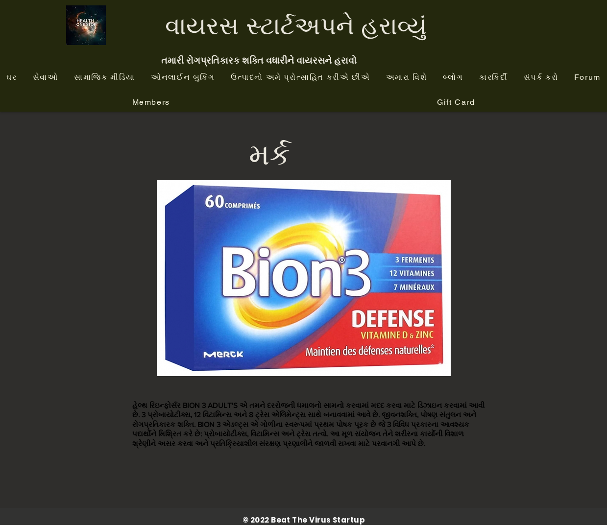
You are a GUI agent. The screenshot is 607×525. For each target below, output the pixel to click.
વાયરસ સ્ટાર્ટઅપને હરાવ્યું (296, 25)
